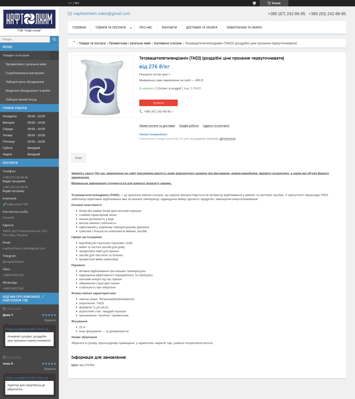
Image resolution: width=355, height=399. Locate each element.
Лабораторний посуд (21, 99)
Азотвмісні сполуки (168, 43)
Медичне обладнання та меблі (28, 90)
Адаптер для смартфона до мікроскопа (26, 387)
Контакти (169, 27)
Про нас (145, 27)
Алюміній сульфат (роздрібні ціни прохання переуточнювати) (29, 338)
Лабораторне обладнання (25, 82)
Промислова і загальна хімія (26, 64)
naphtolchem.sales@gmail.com (24, 248)
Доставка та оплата (201, 27)
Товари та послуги (16, 55)
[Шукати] (54, 39)
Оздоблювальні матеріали (25, 73)
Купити (158, 103)
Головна (79, 27)
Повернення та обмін (244, 27)
